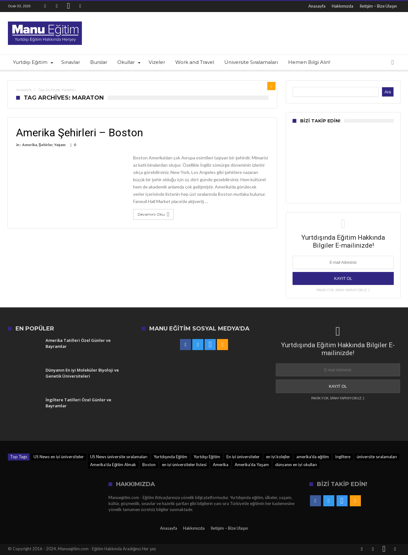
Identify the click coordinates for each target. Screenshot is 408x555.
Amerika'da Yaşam (252, 464)
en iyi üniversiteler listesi (184, 464)
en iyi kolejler (278, 456)
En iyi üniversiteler (243, 456)
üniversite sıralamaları (377, 456)
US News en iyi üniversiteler (59, 456)
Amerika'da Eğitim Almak (113, 464)
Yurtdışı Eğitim (207, 456)
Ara (388, 91)
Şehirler (46, 144)
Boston (149, 464)
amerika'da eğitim (312, 456)
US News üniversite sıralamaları (118, 456)
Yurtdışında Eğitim (170, 456)
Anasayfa (316, 6)
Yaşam (59, 144)
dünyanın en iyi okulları (296, 464)
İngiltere (342, 456)
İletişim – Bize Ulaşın (378, 6)
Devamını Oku (154, 214)
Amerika (29, 144)
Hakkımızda (342, 6)
